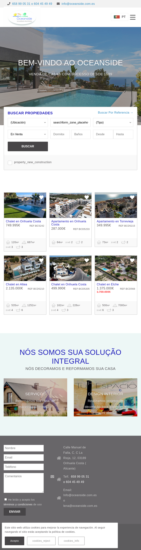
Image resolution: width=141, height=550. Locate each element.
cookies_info (71, 540)
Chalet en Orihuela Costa (23, 221)
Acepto (14, 540)
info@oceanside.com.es (78, 3)
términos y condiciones (18, 504)
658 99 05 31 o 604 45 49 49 (32, 3)
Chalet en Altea (16, 284)
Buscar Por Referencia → (115, 112)
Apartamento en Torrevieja (115, 221)
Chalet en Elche (108, 284)
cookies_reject (41, 540)
